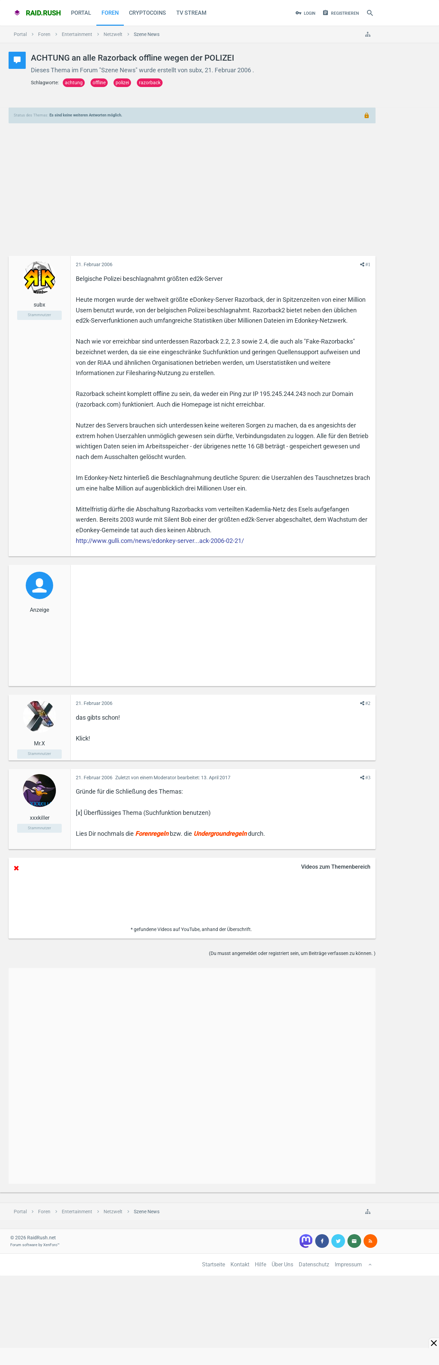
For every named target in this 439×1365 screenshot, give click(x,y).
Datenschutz (314, 1264)
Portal (81, 13)
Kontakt (239, 1264)
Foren (110, 13)
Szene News (118, 70)
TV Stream (191, 13)
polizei (122, 82)
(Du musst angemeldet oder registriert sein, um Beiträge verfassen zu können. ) (292, 953)
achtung (74, 82)
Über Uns (282, 1264)
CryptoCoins (147, 13)
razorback (150, 82)
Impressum (348, 1264)
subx (195, 70)
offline (99, 82)
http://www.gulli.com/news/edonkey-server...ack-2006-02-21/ (160, 540)
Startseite (213, 1264)
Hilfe (260, 1264)
